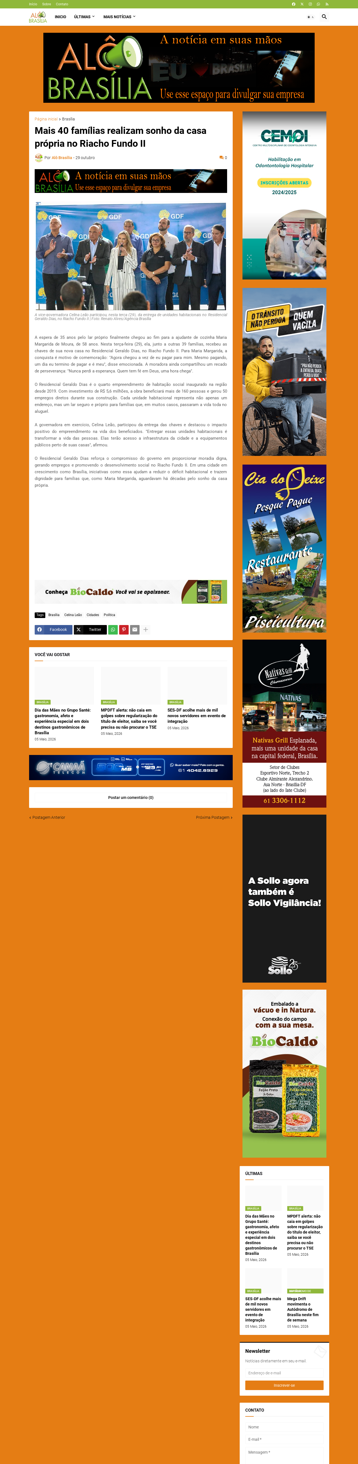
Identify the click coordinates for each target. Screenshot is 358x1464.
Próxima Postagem (212, 817)
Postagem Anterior (48, 817)
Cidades (93, 615)
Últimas (82, 17)
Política (109, 615)
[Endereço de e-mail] (284, 1373)
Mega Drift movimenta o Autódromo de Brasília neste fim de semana (303, 1309)
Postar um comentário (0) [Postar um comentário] (131, 797)
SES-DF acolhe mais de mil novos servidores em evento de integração (197, 716)
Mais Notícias (117, 17)
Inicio (60, 17)
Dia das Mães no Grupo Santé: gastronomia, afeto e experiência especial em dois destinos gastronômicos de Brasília (63, 721)
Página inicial (46, 119)
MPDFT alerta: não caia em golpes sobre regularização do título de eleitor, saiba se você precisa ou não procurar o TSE (129, 719)
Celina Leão (73, 615)
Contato (62, 4)
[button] (310, 17)
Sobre (46, 4)
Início (33, 4)
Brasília (68, 119)
